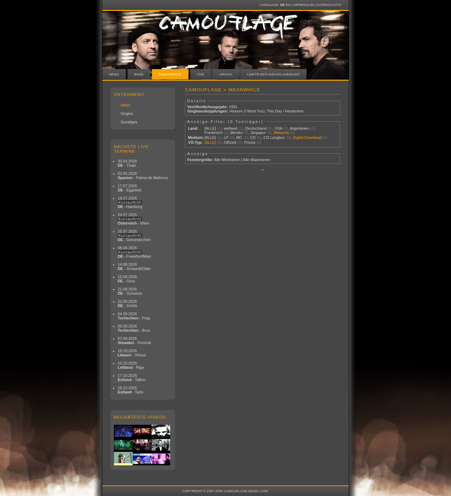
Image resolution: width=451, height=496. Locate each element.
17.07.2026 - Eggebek (130, 188)
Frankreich (213, 132)
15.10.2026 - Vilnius (132, 353)
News (114, 74)
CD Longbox (274, 137)
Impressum (303, 5)
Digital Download (307, 137)
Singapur (258, 132)
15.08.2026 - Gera (127, 279)
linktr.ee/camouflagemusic (273, 74)
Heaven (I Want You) (247, 111)
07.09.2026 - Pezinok (134, 340)
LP (226, 137)
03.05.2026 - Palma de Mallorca (143, 175)
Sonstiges (129, 122)
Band (139, 74)
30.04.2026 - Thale (127, 163)
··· (262, 170)
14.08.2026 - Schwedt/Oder (134, 266)
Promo (249, 142)
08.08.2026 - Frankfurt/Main (134, 252)
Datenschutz (328, 5)
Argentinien (299, 128)
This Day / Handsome (285, 111)
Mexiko (236, 132)
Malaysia (281, 132)
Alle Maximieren (256, 160)
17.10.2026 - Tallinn (132, 377)
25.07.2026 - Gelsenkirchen (134, 235)
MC (239, 137)
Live (200, 74)
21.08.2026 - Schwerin (130, 291)
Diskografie (170, 74)
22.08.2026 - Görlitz (127, 303)
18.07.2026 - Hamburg (130, 202)
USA (278, 128)
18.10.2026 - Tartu (130, 390)
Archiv (225, 74)
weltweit (230, 128)
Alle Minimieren (227, 160)
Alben (125, 105)
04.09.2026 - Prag (134, 316)
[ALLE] (210, 128)
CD (253, 137)
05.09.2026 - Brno (134, 328)
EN (288, 5)
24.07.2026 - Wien (133, 219)
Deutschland (255, 128)
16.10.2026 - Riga (131, 365)
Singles (127, 113)
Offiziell (230, 142)
